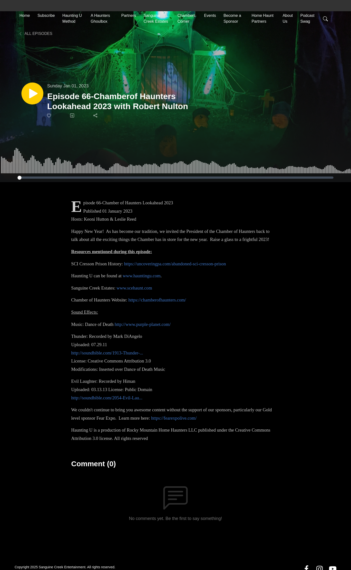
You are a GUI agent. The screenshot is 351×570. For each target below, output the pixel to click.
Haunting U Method (72, 18)
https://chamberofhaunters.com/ (157, 299)
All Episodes (35, 33)
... (140, 397)
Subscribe (46, 15)
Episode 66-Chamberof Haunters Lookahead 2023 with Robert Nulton (120, 101)
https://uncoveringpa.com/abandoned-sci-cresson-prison (175, 263)
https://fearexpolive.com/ (174, 418)
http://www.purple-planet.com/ (143, 324)
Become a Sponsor (232, 18)
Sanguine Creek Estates (156, 18)
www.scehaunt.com (134, 287)
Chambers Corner (186, 18)
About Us (288, 18)
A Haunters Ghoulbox (100, 18)
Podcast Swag (307, 18)
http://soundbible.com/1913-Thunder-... (107, 352)
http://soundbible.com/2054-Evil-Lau (105, 397)
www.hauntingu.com (141, 275)
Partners (128, 15)
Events (210, 15)
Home (25, 15)
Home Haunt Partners (262, 18)
